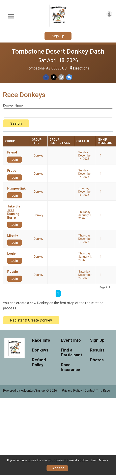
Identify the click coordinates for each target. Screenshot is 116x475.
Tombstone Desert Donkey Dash (58, 51)
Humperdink (16, 188)
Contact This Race (97, 390)
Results (97, 350)
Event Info (71, 340)
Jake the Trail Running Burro (14, 212)
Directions (81, 68)
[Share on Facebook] (46, 77)
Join (14, 160)
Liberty (12, 236)
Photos (97, 360)
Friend (12, 152)
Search (16, 123)
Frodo (11, 170)
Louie (11, 253)
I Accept (57, 468)
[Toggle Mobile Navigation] (11, 16)
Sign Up (58, 36)
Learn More (98, 460)
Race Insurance (70, 367)
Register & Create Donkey (31, 320)
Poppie (12, 272)
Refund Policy (39, 362)
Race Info (41, 340)
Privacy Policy (72, 390)
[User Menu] (109, 14)
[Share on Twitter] (54, 77)
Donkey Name (13, 105)
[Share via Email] (61, 77)
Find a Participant (71, 352)
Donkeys (40, 350)
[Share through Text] (69, 77)
